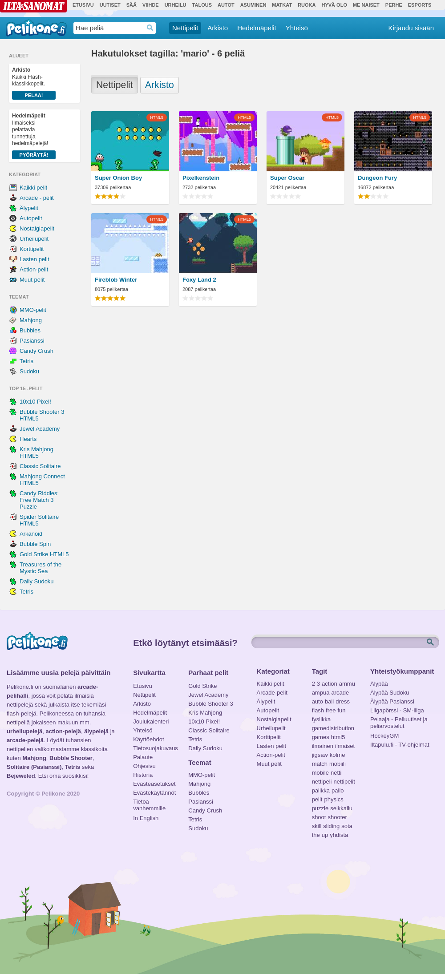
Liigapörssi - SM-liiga (397, 710)
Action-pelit (34, 269)
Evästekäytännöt (154, 792)
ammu (347, 683)
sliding (331, 826)
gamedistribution (333, 728)
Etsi (431, 642)
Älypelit (29, 208)
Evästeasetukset (154, 783)
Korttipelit (32, 249)
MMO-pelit (33, 310)
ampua (321, 692)
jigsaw (320, 755)
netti (336, 772)
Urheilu (175, 5)
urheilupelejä (24, 731)
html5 (338, 737)
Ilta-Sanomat (33, 6)
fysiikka (321, 719)
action (329, 683)
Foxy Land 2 (199, 279)
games (320, 737)
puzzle (320, 808)
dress (343, 701)
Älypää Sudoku (389, 692)
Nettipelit (185, 28)
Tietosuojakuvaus (154, 748)
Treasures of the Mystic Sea (40, 567)
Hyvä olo (334, 5)
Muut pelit (32, 279)
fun (342, 710)
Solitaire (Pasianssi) (34, 767)
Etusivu (83, 5)
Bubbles (30, 330)
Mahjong (31, 320)
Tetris (26, 361)
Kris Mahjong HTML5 (36, 452)
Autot (226, 5)
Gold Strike (202, 686)
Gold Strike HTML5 (44, 554)
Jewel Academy (40, 428)
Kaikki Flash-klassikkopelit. (34, 83)
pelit (317, 799)
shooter (337, 817)
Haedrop (150, 27)
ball (329, 701)
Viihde (150, 5)
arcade (340, 692)
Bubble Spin (35, 544)
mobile (320, 772)
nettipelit (344, 781)
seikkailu (341, 808)
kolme (337, 755)
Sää (131, 5)
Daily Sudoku (37, 581)
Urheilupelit (34, 238)
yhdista (339, 835)
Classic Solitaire (40, 466)
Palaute (143, 757)
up (325, 835)
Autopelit (31, 218)
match (320, 763)
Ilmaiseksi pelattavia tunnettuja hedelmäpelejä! (34, 136)
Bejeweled (21, 775)
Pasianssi (32, 340)
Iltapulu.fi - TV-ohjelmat (399, 744)
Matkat (282, 5)
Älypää (379, 683)
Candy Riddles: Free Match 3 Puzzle (39, 500)
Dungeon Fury (377, 177)
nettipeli (322, 781)
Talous (202, 5)
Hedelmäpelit (256, 28)
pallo (338, 790)
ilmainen (322, 746)
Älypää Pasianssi (392, 701)
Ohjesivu (144, 766)
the (316, 835)
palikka (321, 790)
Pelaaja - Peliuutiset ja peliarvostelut (399, 720)
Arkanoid (31, 533)
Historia (143, 775)
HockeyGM (384, 735)
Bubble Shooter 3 (210, 703)
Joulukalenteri (151, 721)
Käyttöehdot (148, 739)
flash (318, 710)
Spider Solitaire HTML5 (39, 520)
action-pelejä (63, 731)
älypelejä (96, 731)
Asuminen (253, 5)
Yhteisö (297, 28)
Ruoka (307, 5)
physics (333, 799)
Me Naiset (366, 5)
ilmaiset (345, 746)
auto (317, 701)
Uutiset (110, 5)
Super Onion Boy (118, 177)
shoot (319, 817)
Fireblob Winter (116, 279)
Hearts (28, 439)
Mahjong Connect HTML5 (42, 479)
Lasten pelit (34, 259)
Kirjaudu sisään (411, 28)
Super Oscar (287, 177)
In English (145, 818)
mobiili (337, 763)
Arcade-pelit (272, 692)
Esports (420, 5)
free (331, 710)
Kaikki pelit (33, 187)
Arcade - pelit (37, 197)
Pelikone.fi (36, 27)
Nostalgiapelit (37, 228)
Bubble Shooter (71, 758)
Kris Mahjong (205, 712)
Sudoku (29, 371)
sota (346, 826)
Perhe (393, 5)
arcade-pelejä (25, 740)
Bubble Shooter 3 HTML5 (42, 415)
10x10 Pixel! (35, 401)
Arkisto (217, 28)
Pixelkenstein (200, 177)
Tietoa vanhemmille (149, 802)
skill (317, 826)
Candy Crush (36, 351)
